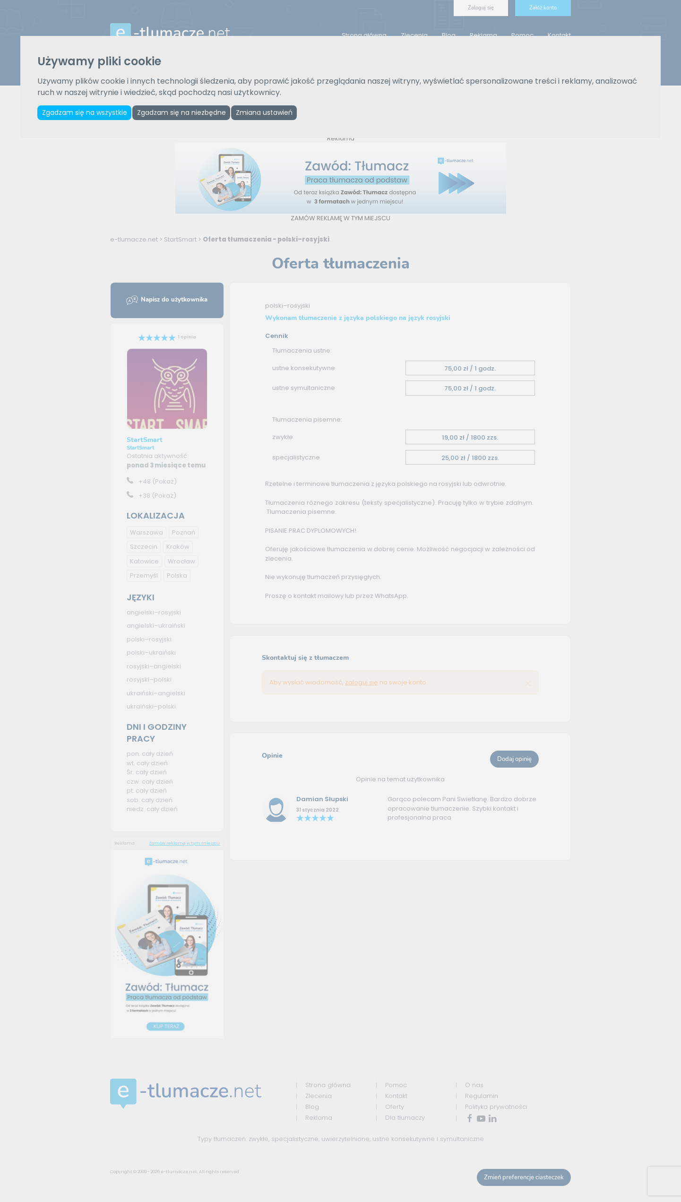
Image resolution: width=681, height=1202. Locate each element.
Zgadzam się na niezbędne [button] (185, 113)
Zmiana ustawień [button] (270, 113)
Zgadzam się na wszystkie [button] (85, 113)
